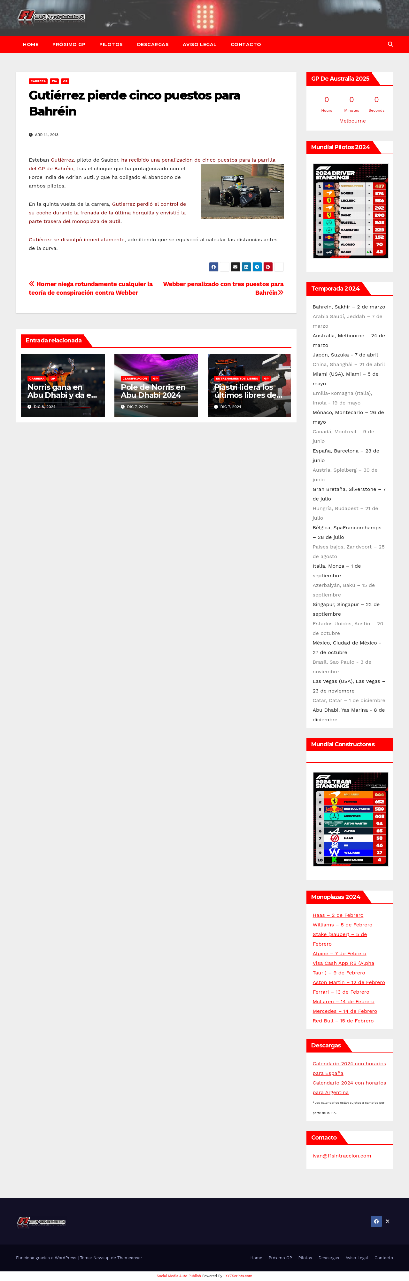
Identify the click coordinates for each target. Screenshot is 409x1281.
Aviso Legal (200, 44)
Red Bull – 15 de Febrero (343, 1021)
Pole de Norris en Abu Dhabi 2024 (153, 391)
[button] (390, 44)
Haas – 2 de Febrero (338, 915)
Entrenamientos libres (237, 378)
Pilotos (111, 44)
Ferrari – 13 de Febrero (341, 992)
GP (65, 81)
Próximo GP (68, 44)
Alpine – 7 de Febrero (340, 953)
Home (30, 44)
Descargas (153, 44)
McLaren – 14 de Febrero (343, 1001)
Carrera (38, 81)
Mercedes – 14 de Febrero (345, 1011)
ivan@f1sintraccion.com (342, 1156)
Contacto (246, 44)
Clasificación (135, 378)
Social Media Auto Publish (179, 1276)
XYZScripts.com (239, 1276)
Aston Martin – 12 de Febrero (349, 982)
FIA (54, 81)
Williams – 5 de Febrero (343, 925)
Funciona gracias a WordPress (47, 1257)
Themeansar (129, 1257)
